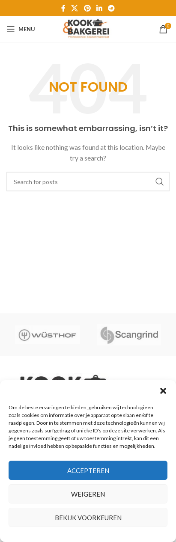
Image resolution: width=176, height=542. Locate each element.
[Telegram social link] (111, 8)
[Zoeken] (88, 181)
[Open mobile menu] (20, 29)
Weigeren (88, 494)
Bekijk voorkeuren (88, 517)
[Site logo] (88, 28)
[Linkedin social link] (99, 8)
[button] (163, 391)
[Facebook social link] (63, 8)
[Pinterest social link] (87, 8)
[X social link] (75, 8)
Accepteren (88, 470)
